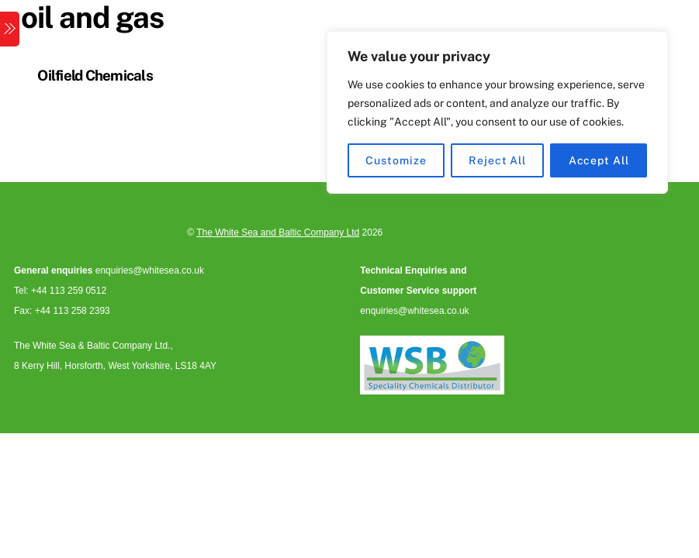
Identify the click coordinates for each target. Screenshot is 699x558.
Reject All (497, 160)
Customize (395, 160)
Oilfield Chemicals (95, 75)
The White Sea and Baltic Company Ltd (277, 232)
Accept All (599, 160)
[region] (497, 112)
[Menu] (9, 29)
